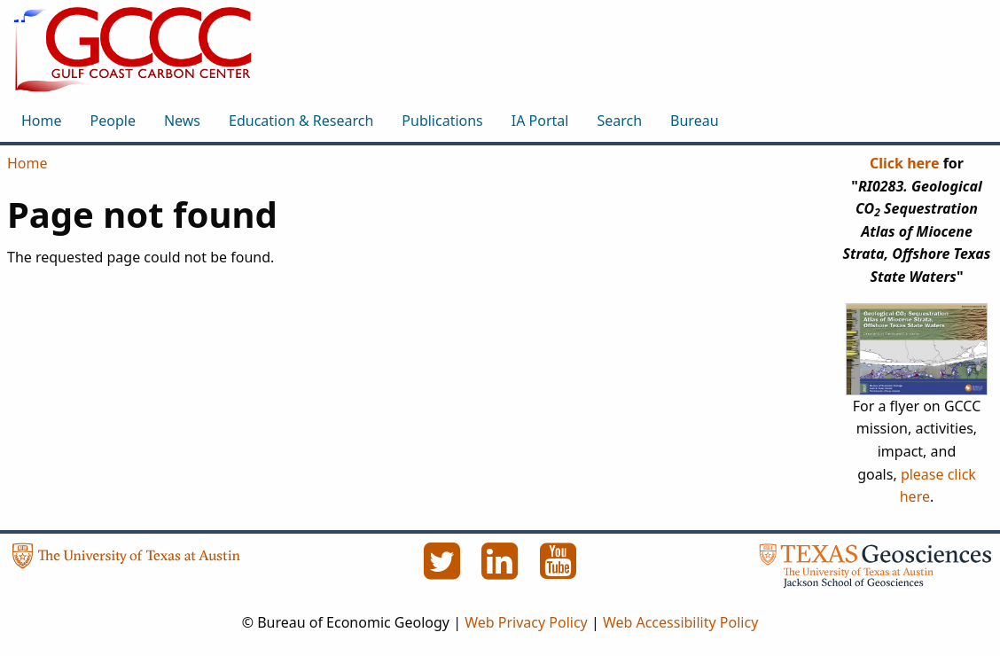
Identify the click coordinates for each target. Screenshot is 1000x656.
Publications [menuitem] (442, 120)
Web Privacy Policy (526, 622)
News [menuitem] (182, 120)
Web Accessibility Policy (680, 622)
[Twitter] (443, 571)
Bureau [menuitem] (694, 120)
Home (27, 163)
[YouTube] (558, 571)
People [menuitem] (113, 120)
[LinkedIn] (502, 571)
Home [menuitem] (41, 120)
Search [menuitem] (619, 120)
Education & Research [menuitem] (301, 120)
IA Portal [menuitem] (540, 120)
